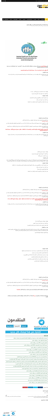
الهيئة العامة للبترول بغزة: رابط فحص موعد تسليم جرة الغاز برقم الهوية (6, 37)
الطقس (45, 21)
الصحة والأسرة (5, 19)
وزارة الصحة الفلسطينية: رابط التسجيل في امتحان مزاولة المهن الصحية (33, 368)
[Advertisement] (18, 10)
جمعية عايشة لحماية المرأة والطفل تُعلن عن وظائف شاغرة (35, 371)
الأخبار (37, 19)
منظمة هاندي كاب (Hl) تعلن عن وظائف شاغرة (37, 342)
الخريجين (23, 19)
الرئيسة (45, 19)
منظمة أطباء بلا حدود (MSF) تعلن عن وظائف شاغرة (36, 346)
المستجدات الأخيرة (36, 26)
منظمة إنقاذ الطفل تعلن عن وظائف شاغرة (38, 335)
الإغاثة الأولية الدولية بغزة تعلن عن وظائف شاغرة (37, 349)
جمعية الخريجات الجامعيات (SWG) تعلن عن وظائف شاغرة (35, 344)
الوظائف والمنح (14, 19)
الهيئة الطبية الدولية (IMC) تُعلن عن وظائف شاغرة (37, 373)
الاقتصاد (19, 19)
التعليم (33, 19)
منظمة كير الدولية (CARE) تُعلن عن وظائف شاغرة (37, 375)
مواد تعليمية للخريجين (28, 19)
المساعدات (41, 19)
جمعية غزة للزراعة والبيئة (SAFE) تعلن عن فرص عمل (36, 380)
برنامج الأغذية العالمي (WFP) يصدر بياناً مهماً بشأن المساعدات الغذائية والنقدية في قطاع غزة (5, 64)
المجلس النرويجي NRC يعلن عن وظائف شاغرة (37, 337)
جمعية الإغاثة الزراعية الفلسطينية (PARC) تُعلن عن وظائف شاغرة (34, 339)
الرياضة (9, 19)
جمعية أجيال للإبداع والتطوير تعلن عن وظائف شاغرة (37, 382)
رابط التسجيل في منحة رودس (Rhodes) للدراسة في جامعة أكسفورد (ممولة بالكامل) (6, 77)
